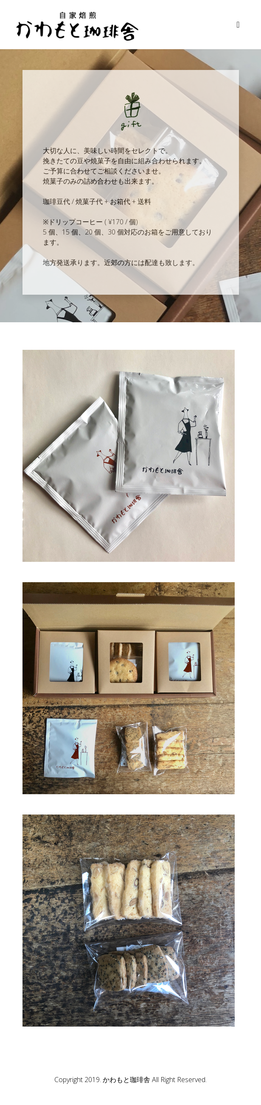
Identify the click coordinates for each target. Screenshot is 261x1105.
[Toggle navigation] (238, 24)
